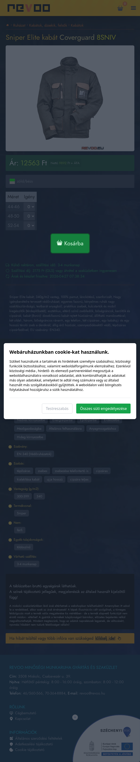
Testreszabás (57, 408)
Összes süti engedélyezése (103, 408)
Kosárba (70, 243)
